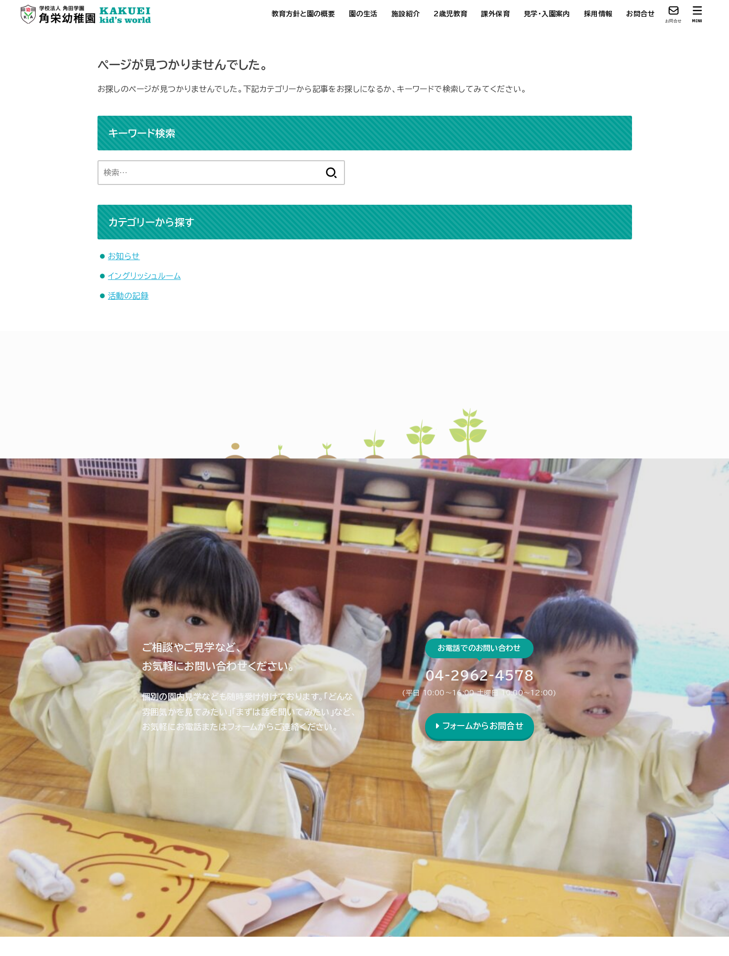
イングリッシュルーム (144, 276)
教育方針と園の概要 (304, 13)
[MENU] (697, 14)
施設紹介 (405, 13)
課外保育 (495, 13)
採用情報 (598, 13)
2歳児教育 (450, 13)
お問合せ (640, 13)
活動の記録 (128, 296)
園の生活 (363, 13)
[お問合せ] (673, 14)
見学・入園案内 (547, 13)
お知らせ (124, 256)
